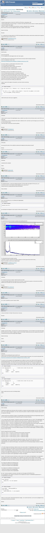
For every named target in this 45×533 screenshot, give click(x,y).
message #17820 (12, 153)
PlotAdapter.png (11, 129)
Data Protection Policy (29, 519)
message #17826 (12, 270)
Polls (11, 11)
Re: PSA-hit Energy (5, 46)
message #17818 (12, 108)
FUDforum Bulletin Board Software (25, 522)
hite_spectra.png (11, 286)
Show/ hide (8, 86)
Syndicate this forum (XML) (37, 513)
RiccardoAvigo (4, 14)
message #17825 (19, 270)
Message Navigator (16, 11)
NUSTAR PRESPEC (11, 9)
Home (42, 7)
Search (26, 7)
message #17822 (19, 194)
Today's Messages (6, 11)
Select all (5, 86)
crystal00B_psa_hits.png (12, 262)
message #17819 (19, 153)
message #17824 (12, 194)
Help (30, 7)
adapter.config (10, 170)
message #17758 (12, 46)
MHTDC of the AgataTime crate (39, 510)
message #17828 (12, 306)
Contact (13, 519)
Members (34, 7)
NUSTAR (5, 9)
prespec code (36, 508)
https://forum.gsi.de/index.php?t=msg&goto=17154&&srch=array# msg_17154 (14, 61)
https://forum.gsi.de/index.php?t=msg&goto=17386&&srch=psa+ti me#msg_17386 (15, 357)
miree (3, 47)
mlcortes (3, 348)
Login (38, 7)
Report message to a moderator (40, 42)
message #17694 (19, 46)
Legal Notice (22, 519)
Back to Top (23, 512)
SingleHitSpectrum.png (12, 38)
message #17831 (12, 321)
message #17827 (12, 294)
